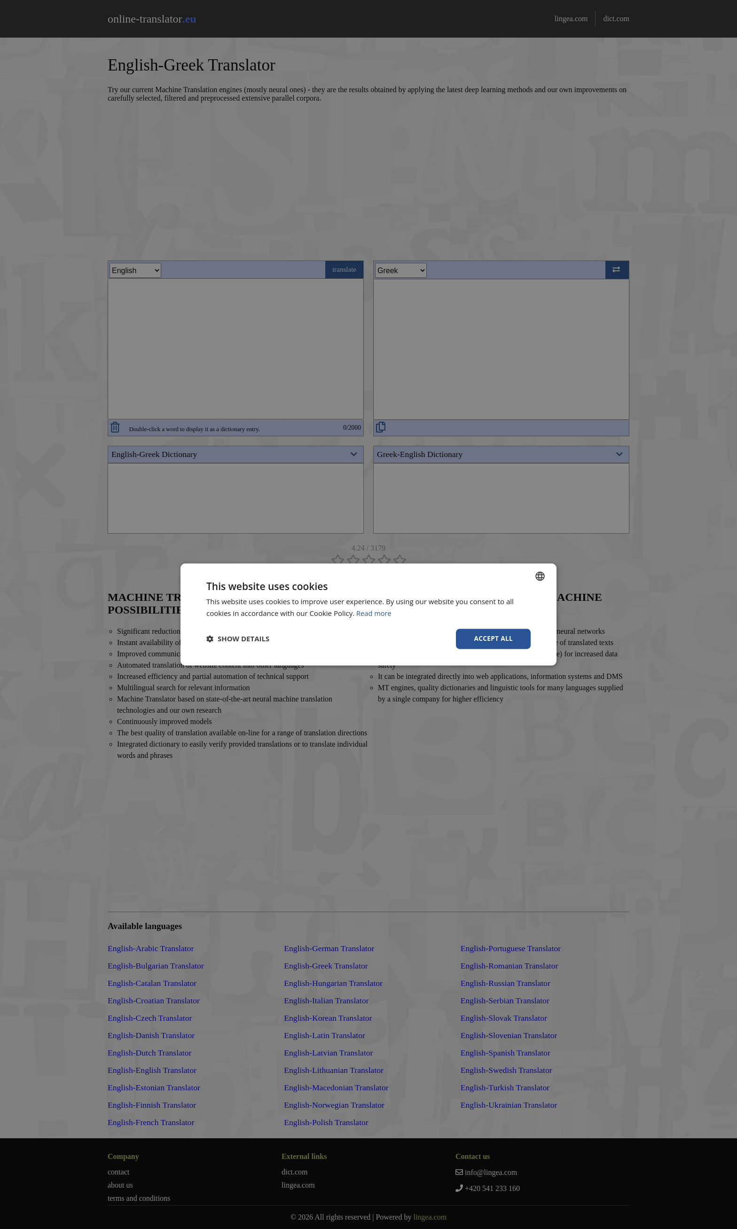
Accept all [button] (493, 638)
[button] (237, 639)
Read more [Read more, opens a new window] (374, 613)
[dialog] (368, 614)
